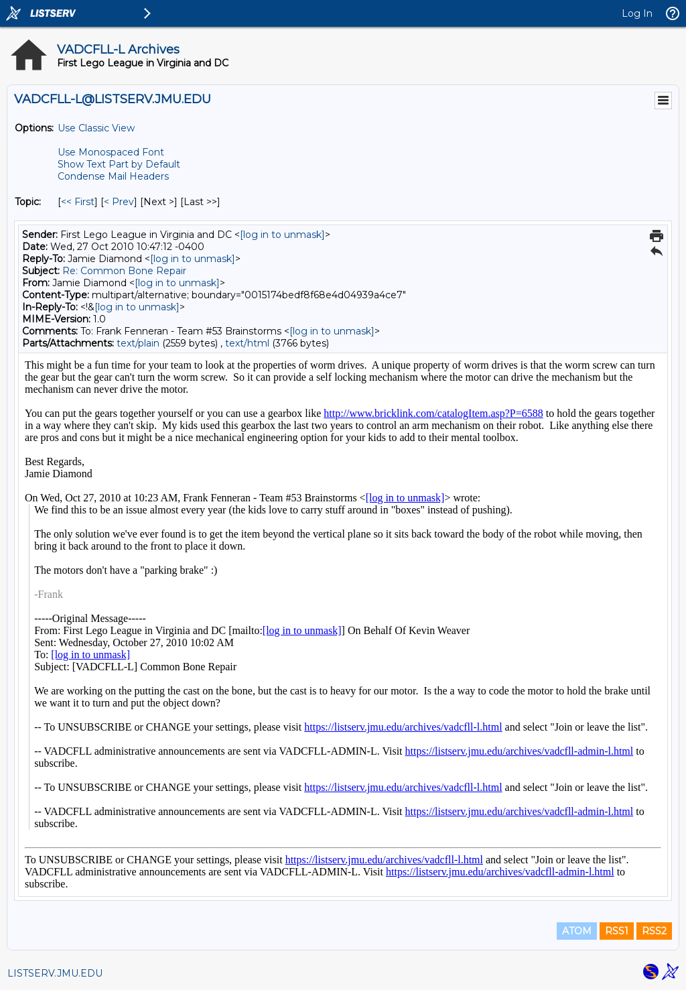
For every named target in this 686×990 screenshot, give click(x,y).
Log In (637, 13)
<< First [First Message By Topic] (77, 202)
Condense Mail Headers (113, 176)
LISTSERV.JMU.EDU (54, 973)
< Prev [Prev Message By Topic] (119, 202)
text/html (247, 343)
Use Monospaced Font (111, 152)
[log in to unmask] (282, 235)
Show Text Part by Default (119, 164)
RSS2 (654, 931)
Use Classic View (96, 128)
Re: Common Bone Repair (124, 271)
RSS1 (616, 931)
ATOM (577, 931)
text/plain (138, 343)
